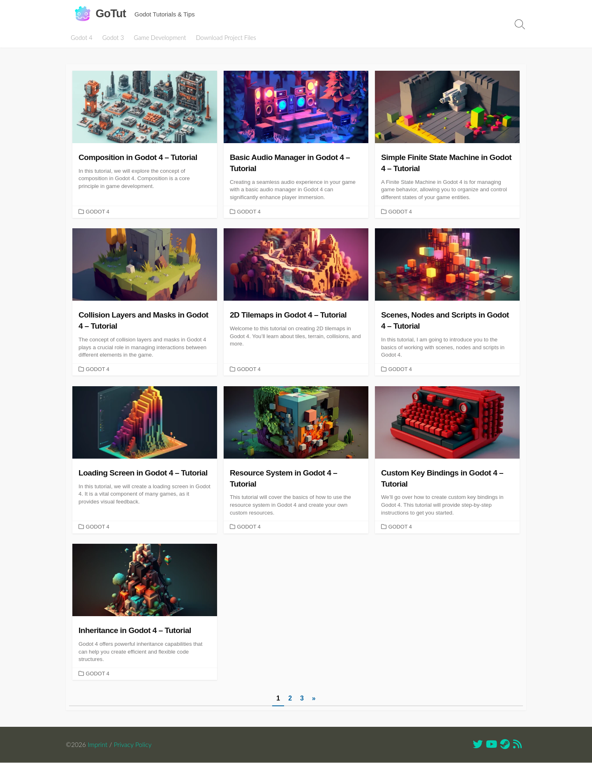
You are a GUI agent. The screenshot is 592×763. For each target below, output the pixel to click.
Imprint (98, 745)
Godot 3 (113, 37)
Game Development (160, 37)
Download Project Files (226, 37)
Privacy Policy (133, 745)
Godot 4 (81, 37)
